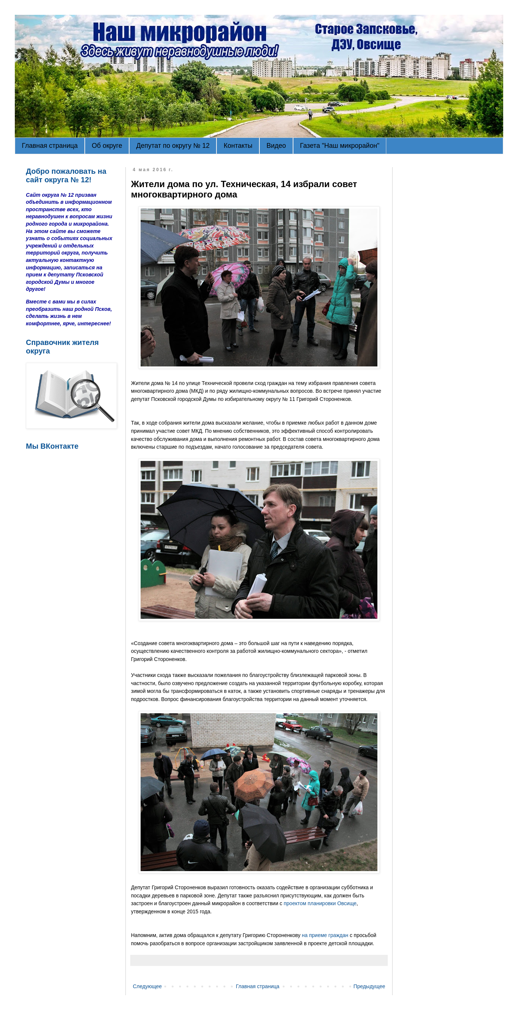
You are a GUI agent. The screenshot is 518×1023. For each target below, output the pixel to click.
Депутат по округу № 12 (172, 145)
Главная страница (50, 145)
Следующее (147, 986)
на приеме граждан (325, 935)
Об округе (107, 145)
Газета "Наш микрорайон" (340, 145)
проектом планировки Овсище (320, 903)
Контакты (237, 145)
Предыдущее (369, 986)
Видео (276, 145)
